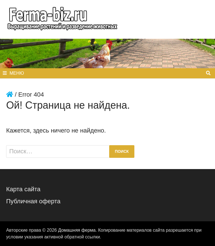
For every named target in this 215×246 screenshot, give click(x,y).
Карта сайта (23, 189)
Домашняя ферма (76, 230)
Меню (13, 73)
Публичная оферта (33, 201)
